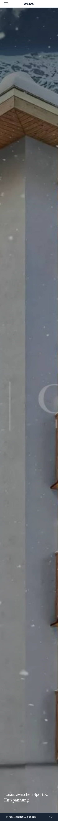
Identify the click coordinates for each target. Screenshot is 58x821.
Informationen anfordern (21, 817)
